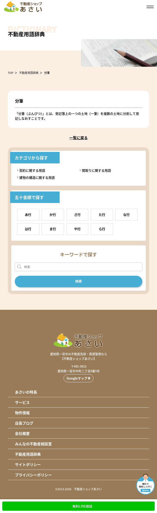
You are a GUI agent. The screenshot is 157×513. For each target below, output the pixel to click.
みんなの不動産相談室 (33, 443)
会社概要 (22, 433)
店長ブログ (24, 423)
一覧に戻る (78, 137)
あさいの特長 (26, 392)
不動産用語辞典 (28, 73)
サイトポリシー (28, 464)
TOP (10, 73)
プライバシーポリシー (33, 475)
